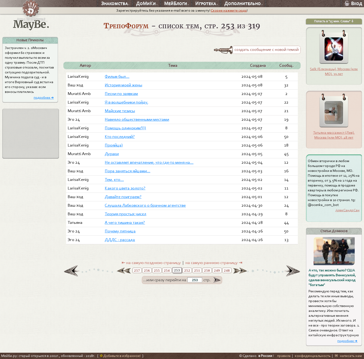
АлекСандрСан (347, 210)
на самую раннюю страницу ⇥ (213, 262)
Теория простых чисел (125, 213)
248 (227, 270)
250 (207, 270)
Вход (353, 3)
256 (147, 270)
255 (157, 270)
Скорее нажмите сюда (229, 10)
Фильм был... (117, 76)
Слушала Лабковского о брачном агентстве (145, 205)
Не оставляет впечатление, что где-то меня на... (149, 162)
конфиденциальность (313, 356)
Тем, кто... (114, 179)
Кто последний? (120, 136)
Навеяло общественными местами (137, 119)
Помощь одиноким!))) (125, 128)
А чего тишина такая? (125, 222)
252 (187, 270)
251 (197, 270)
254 (167, 270)
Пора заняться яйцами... (127, 170)
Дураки (112, 153)
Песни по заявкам (121, 93)
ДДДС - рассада (120, 239)
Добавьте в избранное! (120, 356)
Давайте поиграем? (123, 196)
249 (217, 270)
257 (137, 270)
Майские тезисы (120, 110)
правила (284, 356)
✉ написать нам (348, 356)
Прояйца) (114, 145)
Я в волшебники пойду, (126, 102)
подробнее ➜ (44, 97)
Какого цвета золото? (125, 188)
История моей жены (123, 85)
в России (265, 356)
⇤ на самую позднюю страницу (151, 262)
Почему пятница (120, 231)
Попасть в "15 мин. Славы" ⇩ (334, 21)
